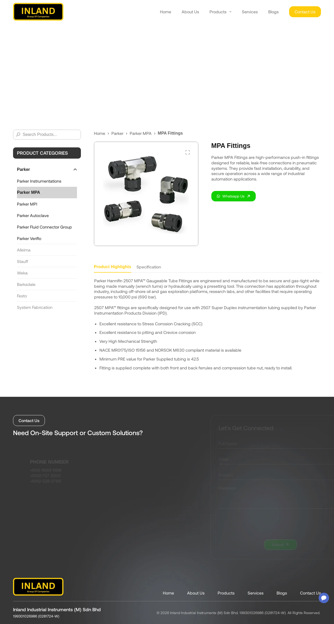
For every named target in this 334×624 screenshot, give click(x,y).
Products (220, 12)
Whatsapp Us (230, 196)
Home (165, 11)
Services (250, 11)
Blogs (273, 11)
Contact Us (305, 11)
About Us (190, 11)
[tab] (112, 268)
